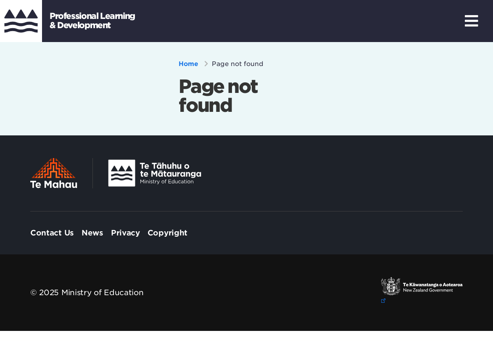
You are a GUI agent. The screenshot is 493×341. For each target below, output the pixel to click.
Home (189, 64)
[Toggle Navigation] (471, 21)
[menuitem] (52, 233)
